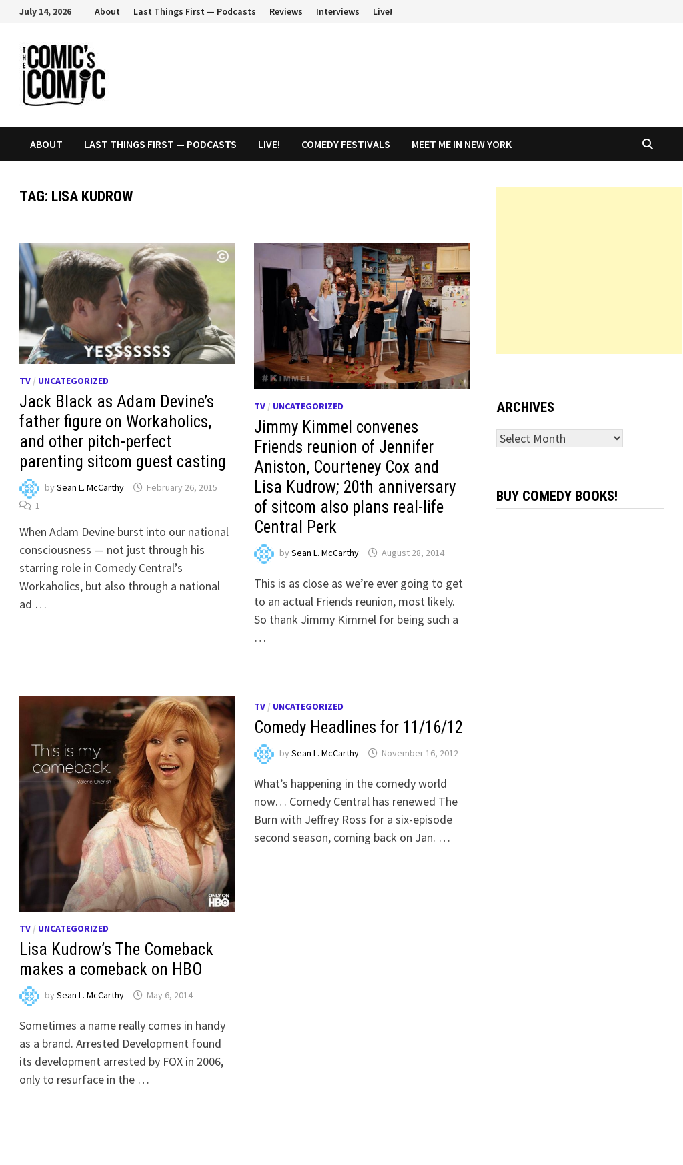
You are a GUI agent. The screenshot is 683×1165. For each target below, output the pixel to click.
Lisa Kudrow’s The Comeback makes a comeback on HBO (116, 959)
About (107, 11)
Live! (382, 11)
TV (25, 381)
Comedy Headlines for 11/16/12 (358, 727)
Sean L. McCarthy (90, 487)
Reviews (286, 11)
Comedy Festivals (345, 144)
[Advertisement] (589, 270)
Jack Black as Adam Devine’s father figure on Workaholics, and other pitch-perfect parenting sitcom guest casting (122, 431)
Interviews (338, 11)
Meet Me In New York (462, 144)
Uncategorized (73, 381)
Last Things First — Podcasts (194, 11)
